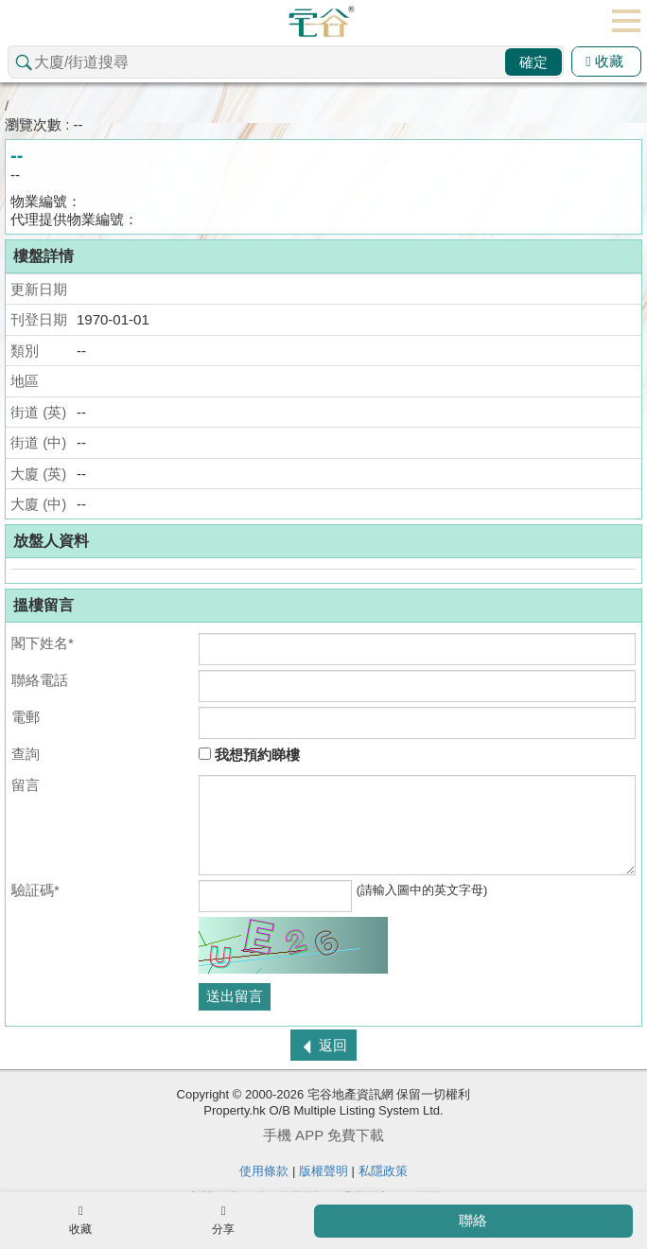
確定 (533, 62)
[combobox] (286, 62)
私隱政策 (383, 1171)
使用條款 (264, 1171)
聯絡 (473, 1220)
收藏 (604, 61)
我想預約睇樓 (249, 755)
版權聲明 (323, 1171)
